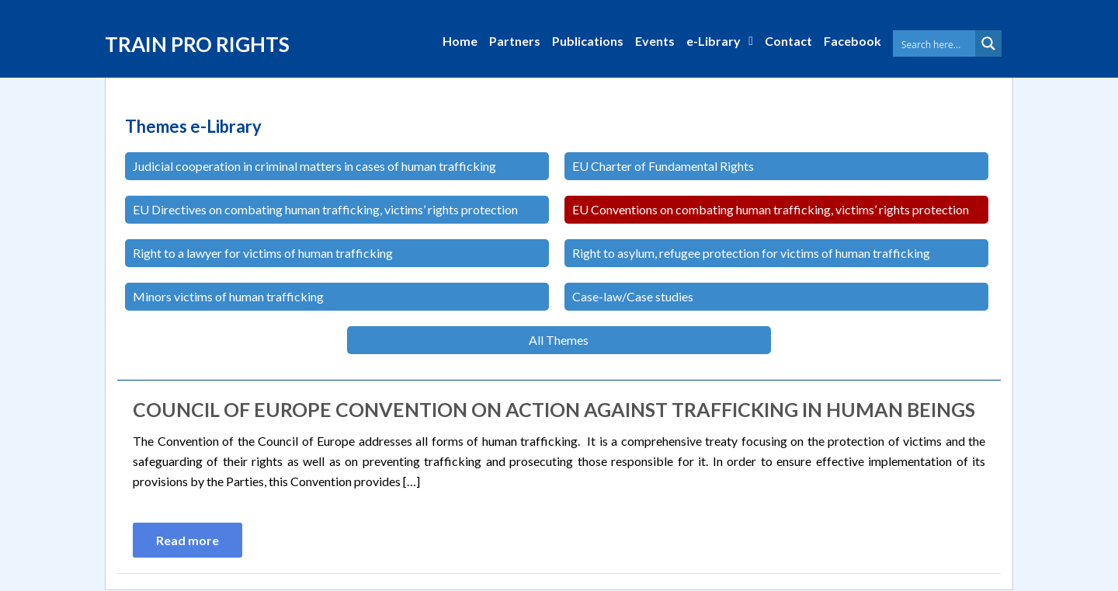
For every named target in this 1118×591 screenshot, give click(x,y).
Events (655, 40)
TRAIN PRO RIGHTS (197, 44)
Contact (788, 40)
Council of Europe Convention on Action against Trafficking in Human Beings (554, 409)
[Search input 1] (948, 43)
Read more (187, 540)
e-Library (713, 40)
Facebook (852, 40)
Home (460, 40)
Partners (514, 40)
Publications (587, 40)
